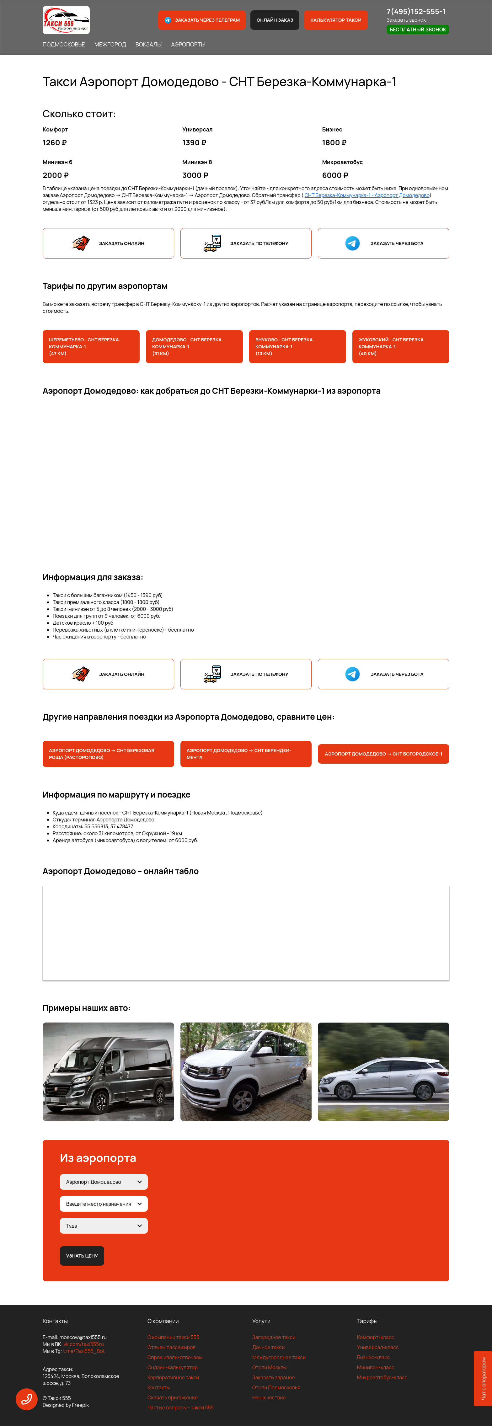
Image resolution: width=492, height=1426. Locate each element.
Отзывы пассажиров (171, 1347)
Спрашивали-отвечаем (175, 1357)
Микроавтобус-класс (382, 1377)
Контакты (158, 1387)
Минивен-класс (375, 1367)
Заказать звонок (406, 19)
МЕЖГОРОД (110, 44)
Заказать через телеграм (202, 20)
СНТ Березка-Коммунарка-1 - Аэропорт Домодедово (367, 195)
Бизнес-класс (373, 1357)
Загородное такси (274, 1337)
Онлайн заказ (275, 20)
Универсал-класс (378, 1347)
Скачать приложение (172, 1397)
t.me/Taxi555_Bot (84, 1351)
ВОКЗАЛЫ (149, 44)
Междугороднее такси (279, 1357)
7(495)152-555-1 (416, 11)
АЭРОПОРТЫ (188, 44)
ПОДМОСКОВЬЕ (64, 44)
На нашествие (269, 1397)
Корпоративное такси (173, 1377)
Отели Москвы (269, 1367)
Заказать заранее (273, 1377)
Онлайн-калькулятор (172, 1367)
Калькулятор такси (335, 20)
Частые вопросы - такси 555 (180, 1407)
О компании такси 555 (173, 1337)
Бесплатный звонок (418, 29)
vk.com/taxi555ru (83, 1344)
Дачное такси (268, 1347)
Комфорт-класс (375, 1337)
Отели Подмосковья (276, 1387)
